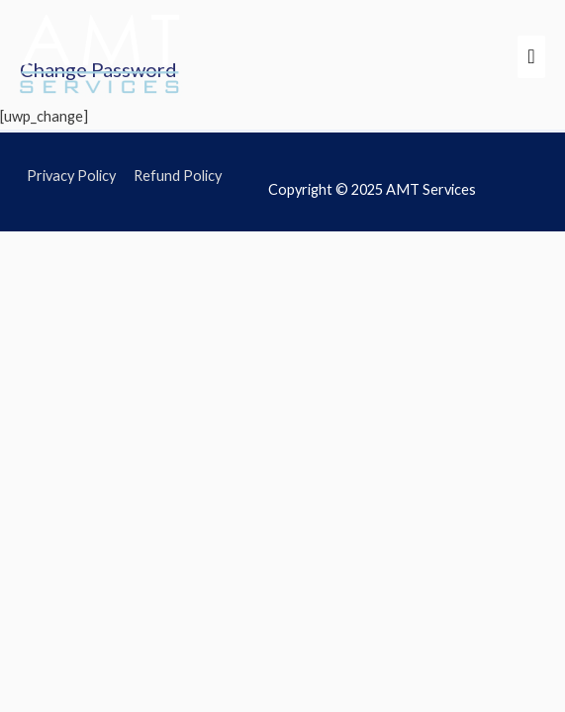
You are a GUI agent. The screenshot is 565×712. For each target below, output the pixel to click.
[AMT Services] (101, 56)
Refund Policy (178, 175)
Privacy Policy (71, 175)
